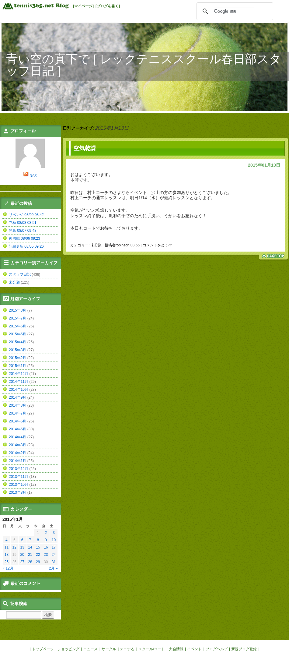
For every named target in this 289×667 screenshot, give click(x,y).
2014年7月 (17, 413)
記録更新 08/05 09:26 (26, 246)
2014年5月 (17, 429)
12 (14, 547)
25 (7, 562)
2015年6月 (17, 326)
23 (46, 554)
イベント (194, 649)
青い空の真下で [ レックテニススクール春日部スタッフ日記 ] (143, 64)
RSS (33, 176)
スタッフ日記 (20, 274)
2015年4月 (17, 342)
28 (30, 562)
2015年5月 (17, 334)
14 (30, 547)
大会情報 (176, 649)
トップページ (43, 649)
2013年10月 (18, 484)
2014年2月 (17, 453)
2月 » (53, 568)
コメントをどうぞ (157, 245)
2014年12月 (18, 374)
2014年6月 (17, 421)
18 (7, 554)
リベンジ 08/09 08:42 (26, 215)
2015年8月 (17, 310)
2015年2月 (17, 358)
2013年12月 (18, 469)
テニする (127, 649)
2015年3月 (17, 350)
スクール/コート (151, 649)
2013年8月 (17, 492)
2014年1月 (17, 461)
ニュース (90, 649)
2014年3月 (17, 445)
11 (7, 547)
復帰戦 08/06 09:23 (24, 238)
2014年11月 (18, 381)
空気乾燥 (84, 148)
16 (46, 547)
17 (54, 547)
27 (22, 562)
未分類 (96, 245)
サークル (109, 649)
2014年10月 (18, 389)
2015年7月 (17, 318)
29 (38, 562)
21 (30, 554)
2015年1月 (17, 366)
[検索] (234, 11)
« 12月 (8, 568)
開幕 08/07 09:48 (23, 230)
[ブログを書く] (108, 6)
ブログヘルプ (217, 649)
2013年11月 (18, 477)
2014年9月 (17, 397)
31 (54, 562)
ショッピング (68, 649)
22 (38, 554)
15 (38, 547)
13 (22, 547)
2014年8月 (17, 405)
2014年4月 (17, 437)
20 (22, 554)
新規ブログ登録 (244, 649)
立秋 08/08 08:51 (23, 223)
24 (54, 554)
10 (54, 540)
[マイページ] (83, 6)
